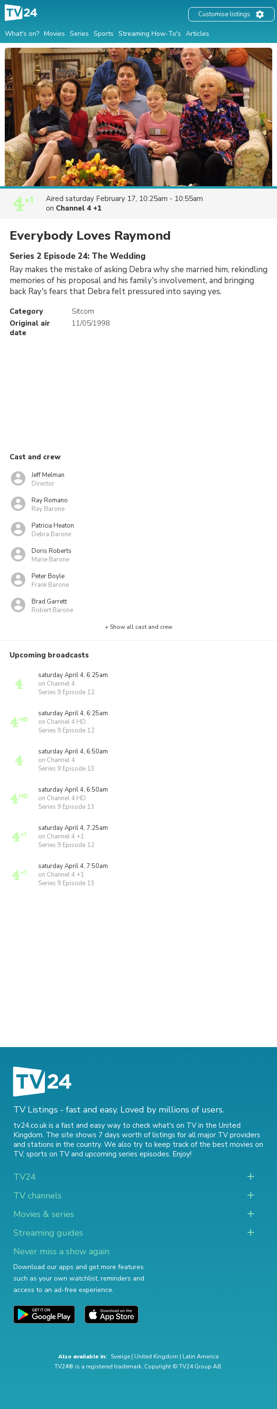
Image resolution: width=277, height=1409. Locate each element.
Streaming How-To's (149, 33)
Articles (197, 33)
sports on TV (47, 1154)
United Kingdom (156, 1356)
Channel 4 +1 (79, 208)
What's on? (22, 33)
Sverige (120, 1356)
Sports (104, 33)
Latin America (200, 1356)
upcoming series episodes (127, 1154)
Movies (54, 33)
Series (79, 33)
